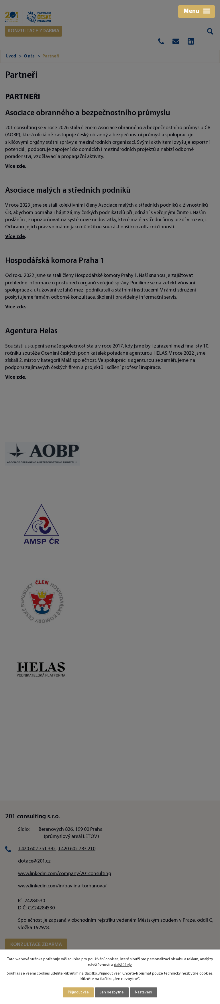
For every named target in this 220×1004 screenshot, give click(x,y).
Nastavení (143, 992)
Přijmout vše (78, 992)
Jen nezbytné (112, 992)
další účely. (123, 965)
